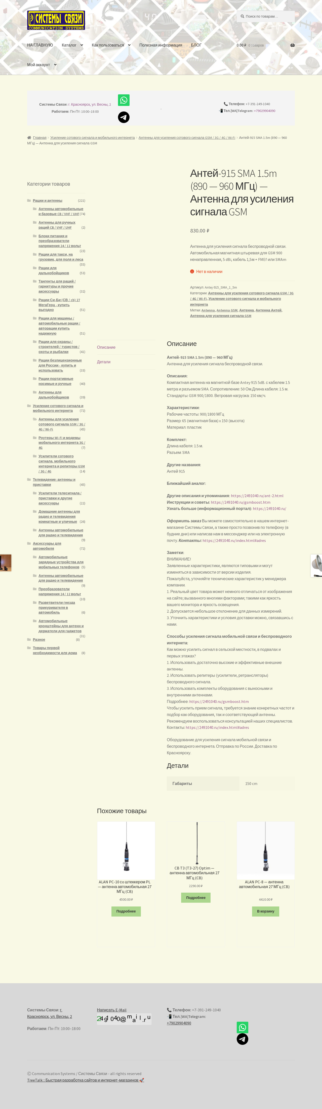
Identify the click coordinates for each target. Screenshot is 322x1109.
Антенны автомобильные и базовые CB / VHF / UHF (60, 211)
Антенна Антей (268, 310)
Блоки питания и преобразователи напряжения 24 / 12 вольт (59, 241)
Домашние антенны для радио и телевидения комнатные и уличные (59, 516)
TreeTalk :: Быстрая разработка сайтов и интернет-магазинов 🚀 (85, 1080)
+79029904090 (264, 110)
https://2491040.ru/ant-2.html (257, 495)
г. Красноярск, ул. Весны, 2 (89, 104)
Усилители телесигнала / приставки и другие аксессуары (60, 498)
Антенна (246, 310)
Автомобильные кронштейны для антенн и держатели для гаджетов (61, 626)
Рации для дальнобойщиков (53, 270)
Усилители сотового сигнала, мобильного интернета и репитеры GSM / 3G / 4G (61, 463)
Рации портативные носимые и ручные (55, 381)
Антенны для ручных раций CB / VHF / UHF (56, 225)
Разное (39, 639)
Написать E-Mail (112, 1009)
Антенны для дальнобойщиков (53, 395)
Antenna (208, 310)
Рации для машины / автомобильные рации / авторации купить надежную (59, 325)
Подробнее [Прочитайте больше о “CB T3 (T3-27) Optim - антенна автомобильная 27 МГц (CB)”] (196, 897)
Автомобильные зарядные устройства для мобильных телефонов (61, 562)
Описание (106, 347)
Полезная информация (160, 45)
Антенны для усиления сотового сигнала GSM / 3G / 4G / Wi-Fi (187, 137)
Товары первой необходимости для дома (55, 650)
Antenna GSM (227, 310)
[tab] (126, 347)
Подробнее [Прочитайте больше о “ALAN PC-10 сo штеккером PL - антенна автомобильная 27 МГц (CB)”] (126, 911)
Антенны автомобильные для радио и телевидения (60, 532)
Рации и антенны (47, 200)
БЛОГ (196, 45)
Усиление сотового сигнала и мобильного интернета (92, 137)
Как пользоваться (108, 45)
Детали (104, 361)
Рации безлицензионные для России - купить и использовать (60, 365)
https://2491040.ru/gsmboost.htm (240, 502)
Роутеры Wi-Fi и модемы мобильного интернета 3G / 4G (61, 442)
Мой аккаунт (38, 64)
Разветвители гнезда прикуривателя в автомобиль (56, 607)
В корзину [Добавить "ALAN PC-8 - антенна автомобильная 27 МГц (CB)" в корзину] (265, 911)
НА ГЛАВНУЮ (40, 45)
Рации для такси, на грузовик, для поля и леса (60, 257)
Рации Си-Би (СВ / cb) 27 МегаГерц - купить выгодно (59, 305)
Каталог (69, 45)
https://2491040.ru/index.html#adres (234, 540)
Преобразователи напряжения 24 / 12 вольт (59, 591)
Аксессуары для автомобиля (47, 546)
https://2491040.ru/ (269, 508)
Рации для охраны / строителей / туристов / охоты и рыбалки (58, 346)
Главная (40, 137)
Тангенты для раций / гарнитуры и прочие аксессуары (56, 286)
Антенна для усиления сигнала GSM (221, 315)
